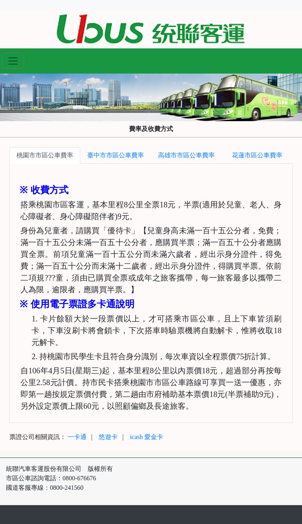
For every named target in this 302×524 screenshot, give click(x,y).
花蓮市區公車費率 (257, 155)
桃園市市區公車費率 (45, 155)
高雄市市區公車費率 (186, 155)
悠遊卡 (108, 437)
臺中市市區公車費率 (115, 155)
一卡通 (77, 437)
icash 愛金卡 (146, 437)
